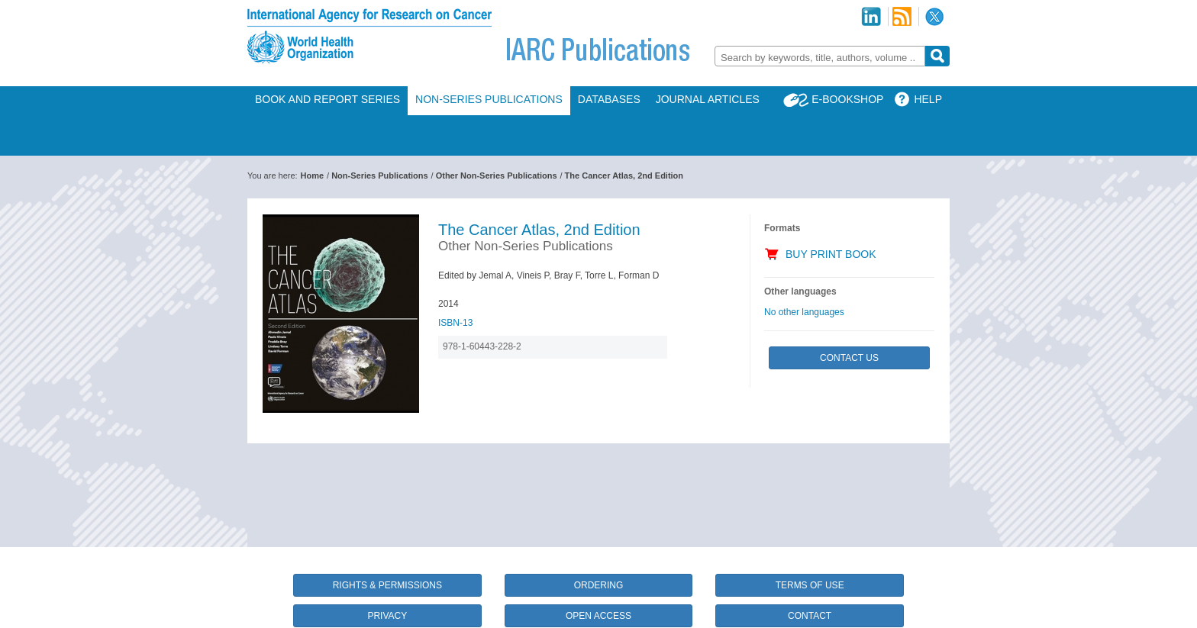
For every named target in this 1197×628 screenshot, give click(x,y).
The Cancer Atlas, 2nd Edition (624, 175)
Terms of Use (810, 585)
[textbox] (820, 58)
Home (312, 175)
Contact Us (849, 358)
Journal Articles (708, 99)
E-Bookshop (847, 99)
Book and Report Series (327, 99)
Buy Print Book (831, 254)
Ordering (599, 585)
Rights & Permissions (387, 585)
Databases (609, 99)
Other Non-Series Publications (496, 175)
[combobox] (820, 56)
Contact (809, 615)
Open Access (598, 615)
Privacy (387, 615)
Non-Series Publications (489, 99)
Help (928, 99)
